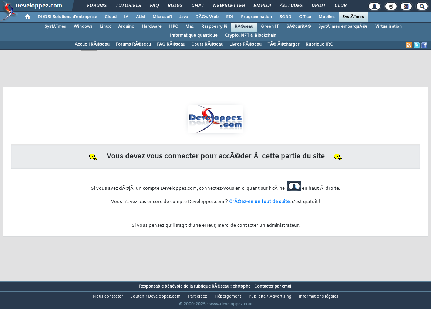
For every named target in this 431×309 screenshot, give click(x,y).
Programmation (256, 17)
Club (340, 6)
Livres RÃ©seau (245, 44)
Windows (83, 26)
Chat (198, 6)
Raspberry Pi (214, 26)
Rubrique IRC (319, 44)
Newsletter (228, 6)
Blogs (175, 6)
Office (305, 17)
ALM (140, 17)
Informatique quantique (194, 35)
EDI (229, 17)
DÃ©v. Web (207, 17)
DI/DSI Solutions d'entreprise (67, 17)
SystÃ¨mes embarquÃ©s (343, 26)
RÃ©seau (244, 26)
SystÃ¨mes (353, 17)
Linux (105, 26)
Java (183, 17)
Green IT (270, 26)
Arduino (126, 26)
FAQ (154, 6)
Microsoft (162, 17)
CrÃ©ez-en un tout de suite (259, 202)
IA (126, 17)
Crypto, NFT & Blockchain (250, 35)
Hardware (152, 26)
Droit (318, 6)
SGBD (285, 17)
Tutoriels (128, 6)
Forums (96, 6)
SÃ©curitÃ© (298, 26)
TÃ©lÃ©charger (283, 44)
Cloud (111, 17)
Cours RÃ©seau (207, 44)
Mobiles (327, 17)
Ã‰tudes (291, 6)
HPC (173, 26)
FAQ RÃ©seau (171, 44)
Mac (189, 26)
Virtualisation (388, 26)
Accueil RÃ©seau (92, 44)
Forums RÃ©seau (133, 44)
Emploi (262, 6)
